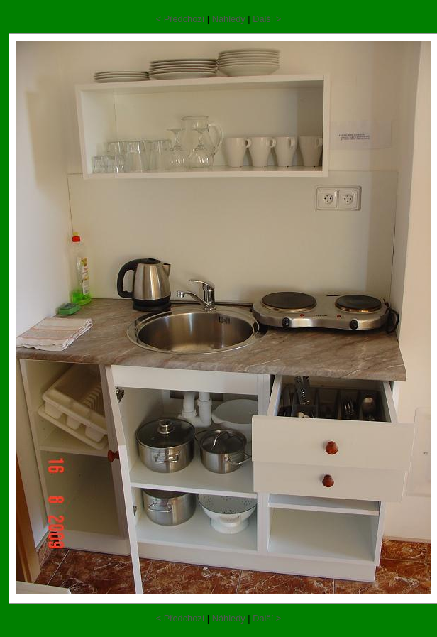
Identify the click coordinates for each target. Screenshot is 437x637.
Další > (267, 18)
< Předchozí (180, 18)
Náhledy (228, 18)
